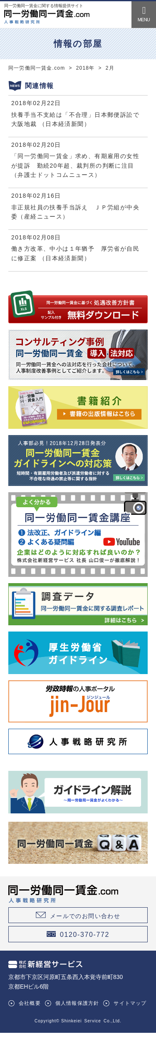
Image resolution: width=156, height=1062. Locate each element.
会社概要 (30, 1003)
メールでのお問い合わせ (85, 916)
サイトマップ (130, 1003)
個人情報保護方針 (77, 1003)
